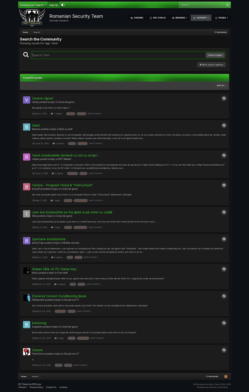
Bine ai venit (65, 129)
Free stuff (62, 272)
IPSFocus (36, 384)
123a (34, 215)
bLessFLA (37, 188)
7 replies (56, 113)
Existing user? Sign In (33, 5)
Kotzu (35, 272)
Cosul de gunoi (66, 102)
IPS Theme (23, 384)
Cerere (37, 350)
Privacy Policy (36, 387)
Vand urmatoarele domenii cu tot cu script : (65, 155)
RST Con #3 (159, 18)
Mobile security (71, 242)
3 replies (58, 143)
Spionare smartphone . (49, 239)
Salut (36, 125)
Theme (22, 387)
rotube (35, 159)
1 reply (55, 200)
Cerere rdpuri (42, 98)
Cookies (63, 387)
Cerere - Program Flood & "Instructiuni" (62, 185)
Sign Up (53, 5)
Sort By (221, 85)
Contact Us (51, 387)
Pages (222, 18)
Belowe (36, 129)
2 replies (57, 173)
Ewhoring (39, 323)
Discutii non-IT (71, 299)
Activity (201, 18)
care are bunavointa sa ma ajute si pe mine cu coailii (72, 212)
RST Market (64, 159)
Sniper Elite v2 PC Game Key (54, 269)
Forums (138, 18)
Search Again (215, 55)
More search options (211, 64)
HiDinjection (38, 299)
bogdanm (37, 326)
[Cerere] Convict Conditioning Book (59, 296)
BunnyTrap (38, 242)
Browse (180, 18)
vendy (35, 102)
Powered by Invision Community (212, 387)
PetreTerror (38, 353)
